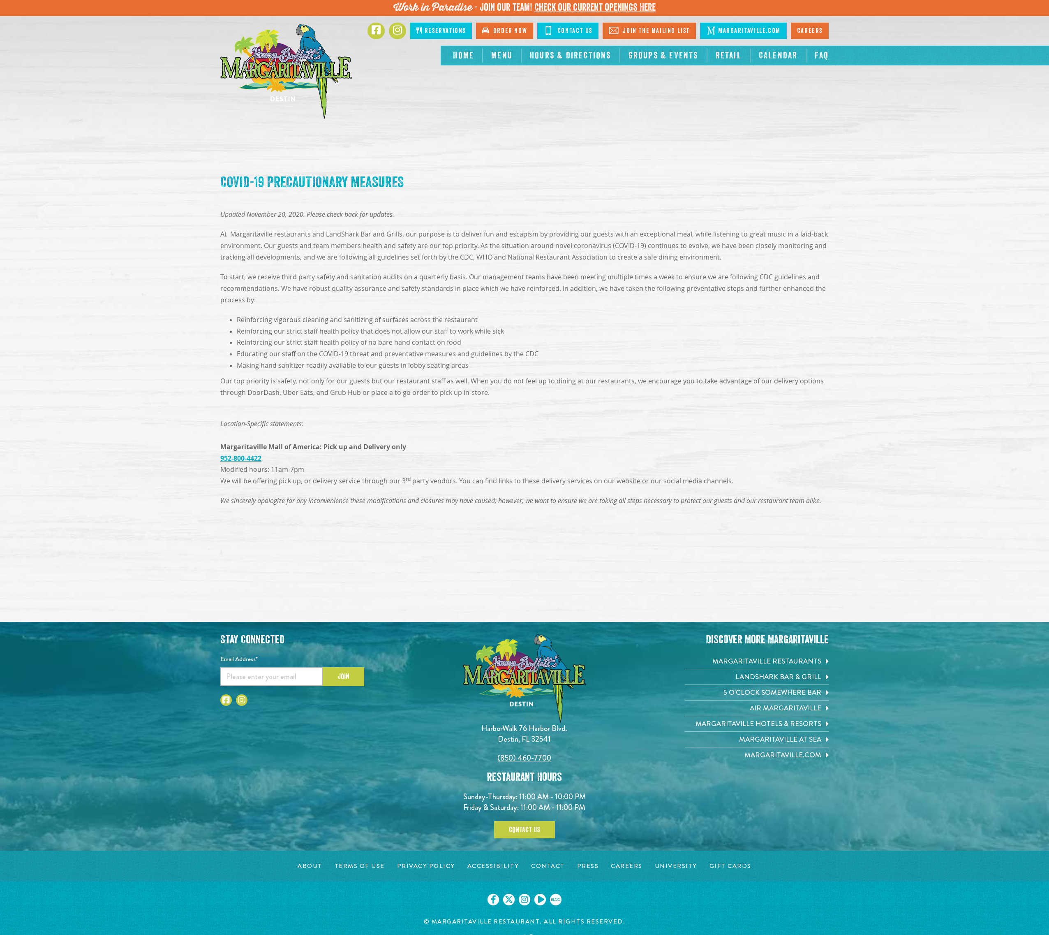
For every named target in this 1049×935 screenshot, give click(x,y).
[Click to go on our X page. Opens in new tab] (509, 899)
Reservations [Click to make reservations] (441, 30)
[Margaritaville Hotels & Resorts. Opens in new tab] (757, 723)
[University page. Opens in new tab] (676, 866)
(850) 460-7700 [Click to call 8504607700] (524, 757)
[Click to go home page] (286, 71)
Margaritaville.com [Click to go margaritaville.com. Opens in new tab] (743, 30)
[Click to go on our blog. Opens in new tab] (555, 899)
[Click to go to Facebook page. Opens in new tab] (376, 31)
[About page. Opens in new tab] (309, 866)
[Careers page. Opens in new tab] (627, 866)
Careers (810, 31)
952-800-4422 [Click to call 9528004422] (240, 458)
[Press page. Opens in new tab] (588, 866)
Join (343, 676)
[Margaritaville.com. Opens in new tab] (757, 755)
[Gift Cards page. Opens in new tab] (730, 866)
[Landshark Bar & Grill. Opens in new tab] (757, 676)
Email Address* (239, 659)
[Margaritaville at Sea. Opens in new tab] (757, 739)
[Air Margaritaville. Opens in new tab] (757, 708)
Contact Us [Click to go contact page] (567, 30)
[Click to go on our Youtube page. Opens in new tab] (540, 899)
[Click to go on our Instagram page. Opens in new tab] (524, 899)
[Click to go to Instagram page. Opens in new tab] (397, 31)
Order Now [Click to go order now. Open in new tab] (504, 30)
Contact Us (524, 829)
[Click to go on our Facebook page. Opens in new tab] (493, 899)
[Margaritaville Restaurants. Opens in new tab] (757, 661)
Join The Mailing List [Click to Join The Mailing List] (649, 30)
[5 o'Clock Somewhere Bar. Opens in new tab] (757, 692)
